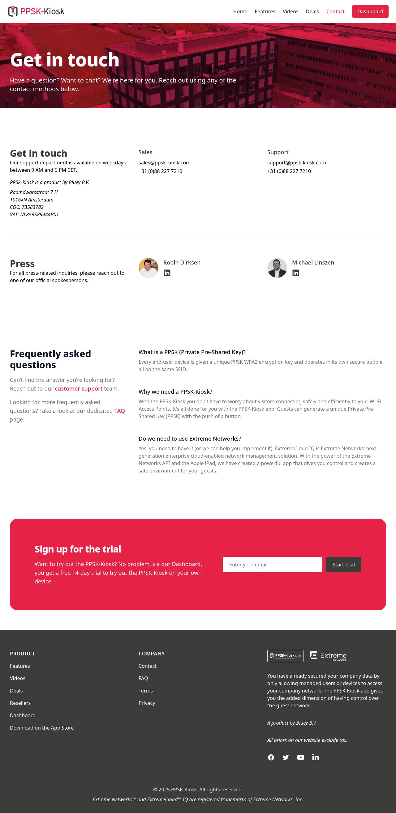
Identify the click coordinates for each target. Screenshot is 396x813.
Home (240, 11)
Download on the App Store (42, 727)
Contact (335, 11)
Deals (312, 11)
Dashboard (370, 11)
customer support (78, 388)
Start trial (344, 564)
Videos (291, 11)
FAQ (119, 410)
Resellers (20, 703)
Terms (146, 690)
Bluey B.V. (306, 722)
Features (265, 11)
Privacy (147, 703)
